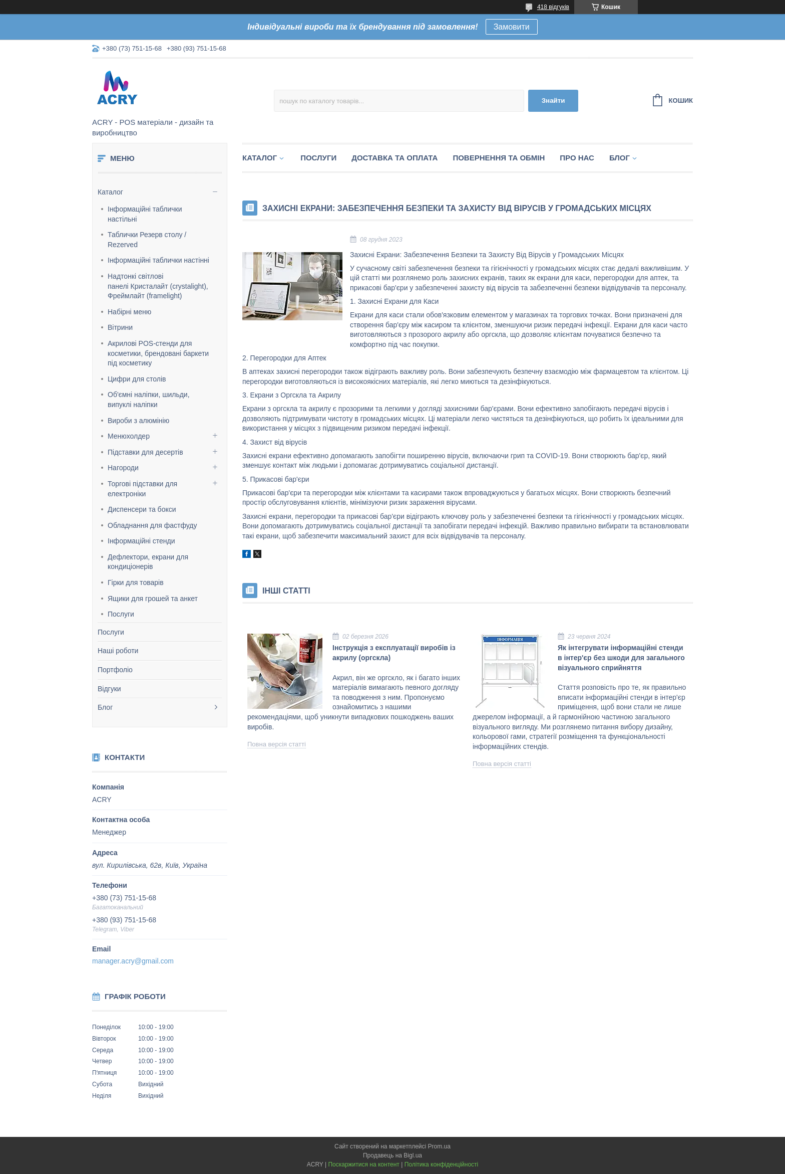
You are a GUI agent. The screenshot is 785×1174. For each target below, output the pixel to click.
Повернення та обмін (499, 157)
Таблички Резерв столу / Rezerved (147, 240)
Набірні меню (129, 312)
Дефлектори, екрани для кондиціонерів (148, 562)
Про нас (577, 157)
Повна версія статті (276, 744)
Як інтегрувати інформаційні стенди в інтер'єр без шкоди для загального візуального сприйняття (621, 657)
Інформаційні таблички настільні (145, 214)
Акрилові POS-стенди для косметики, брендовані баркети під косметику (158, 353)
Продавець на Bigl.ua (392, 1155)
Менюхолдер (129, 436)
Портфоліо (115, 670)
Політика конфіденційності (442, 1164)
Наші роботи (118, 651)
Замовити (512, 27)
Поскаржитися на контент (363, 1164)
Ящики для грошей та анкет (153, 599)
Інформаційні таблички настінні (158, 260)
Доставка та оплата (394, 157)
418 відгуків (553, 7)
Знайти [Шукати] (553, 100)
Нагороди (123, 468)
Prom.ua (439, 1146)
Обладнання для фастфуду (152, 525)
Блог (105, 707)
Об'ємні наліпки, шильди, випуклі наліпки (149, 399)
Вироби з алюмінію (138, 421)
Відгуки (109, 689)
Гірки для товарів (136, 582)
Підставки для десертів (145, 452)
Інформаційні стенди (141, 541)
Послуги (121, 614)
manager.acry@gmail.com (133, 961)
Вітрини (120, 327)
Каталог (110, 192)
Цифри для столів (137, 379)
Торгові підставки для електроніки (142, 489)
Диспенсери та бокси (142, 509)
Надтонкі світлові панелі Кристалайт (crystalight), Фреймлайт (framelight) (158, 286)
